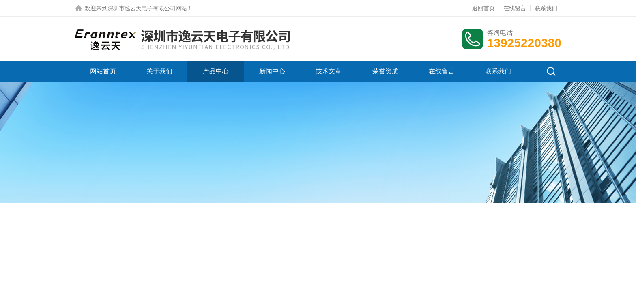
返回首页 (483, 8)
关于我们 (159, 71)
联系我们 (546, 8)
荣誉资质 (385, 71)
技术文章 (329, 71)
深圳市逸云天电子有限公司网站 (147, 8)
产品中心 (216, 71)
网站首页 (103, 71)
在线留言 (514, 8)
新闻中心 (272, 71)
